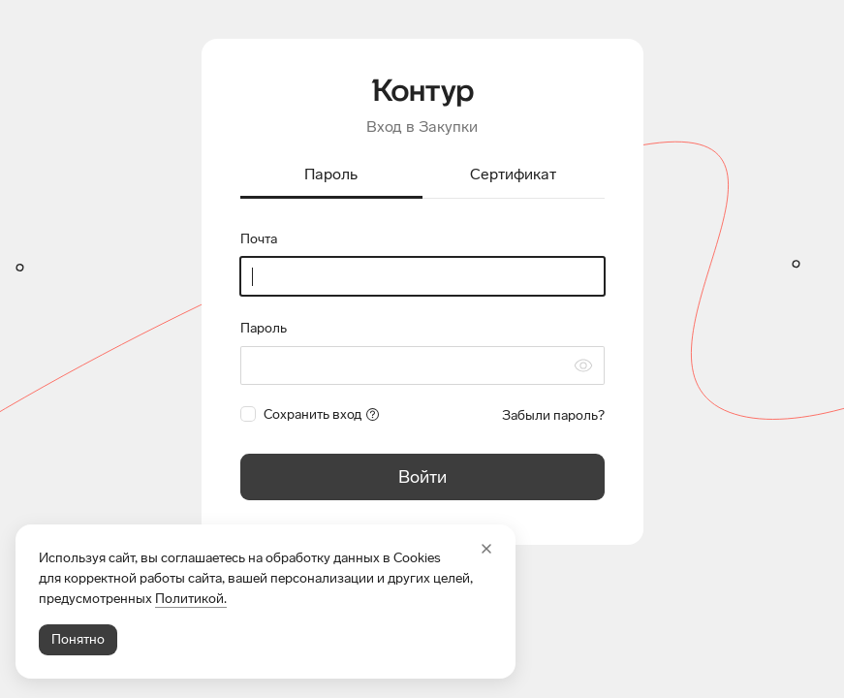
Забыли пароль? (553, 415)
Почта (258, 239)
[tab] (331, 176)
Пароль (263, 328)
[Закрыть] (486, 548)
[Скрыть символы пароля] (583, 365)
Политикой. (191, 598)
